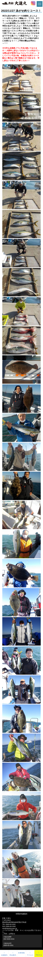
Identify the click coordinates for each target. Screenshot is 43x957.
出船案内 (4, 953)
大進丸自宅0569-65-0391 (8, 944)
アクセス (30, 953)
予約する (38, 955)
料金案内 (13, 953)
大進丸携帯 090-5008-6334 (8, 938)
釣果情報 (21, 953)
